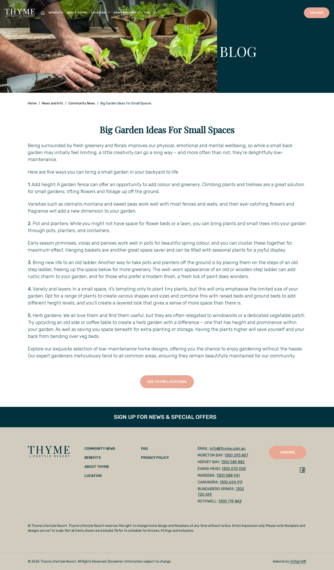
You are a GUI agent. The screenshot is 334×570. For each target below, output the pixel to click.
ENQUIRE (316, 12)
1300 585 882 (233, 462)
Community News (81, 103)
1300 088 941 (228, 475)
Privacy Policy (155, 458)
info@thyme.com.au (227, 448)
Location (93, 476)
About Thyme (77, 12)
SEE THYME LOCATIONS (167, 382)
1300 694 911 (231, 482)
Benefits (56, 12)
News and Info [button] (125, 12)
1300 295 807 (236, 455)
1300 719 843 (229, 501)
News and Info (52, 103)
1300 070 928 (234, 468)
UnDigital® (298, 562)
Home (32, 103)
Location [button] (98, 12)
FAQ (147, 12)
